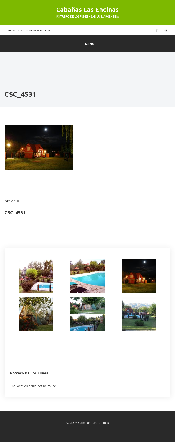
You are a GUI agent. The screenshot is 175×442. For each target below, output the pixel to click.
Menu (87, 43)
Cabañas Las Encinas (87, 9)
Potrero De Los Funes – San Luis (28, 30)
